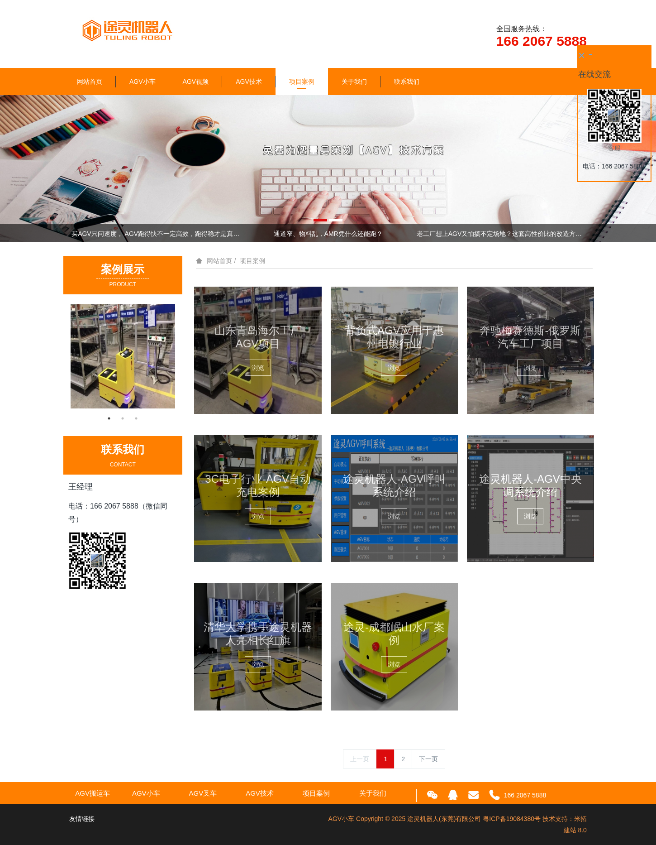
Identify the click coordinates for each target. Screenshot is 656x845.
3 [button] (136, 418)
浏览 (258, 367)
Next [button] (582, 233)
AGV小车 (142, 81)
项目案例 (301, 81)
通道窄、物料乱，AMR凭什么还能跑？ (328, 233)
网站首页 (89, 81)
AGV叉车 (203, 793)
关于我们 (354, 81)
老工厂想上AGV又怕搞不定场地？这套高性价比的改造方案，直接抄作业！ (501, 233)
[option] (328, 168)
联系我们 (406, 81)
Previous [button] (73, 233)
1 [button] (109, 418)
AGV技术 (249, 81)
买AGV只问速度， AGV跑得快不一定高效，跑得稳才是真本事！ (155, 233)
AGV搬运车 (92, 793)
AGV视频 (196, 81)
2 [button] (122, 418)
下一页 (428, 759)
